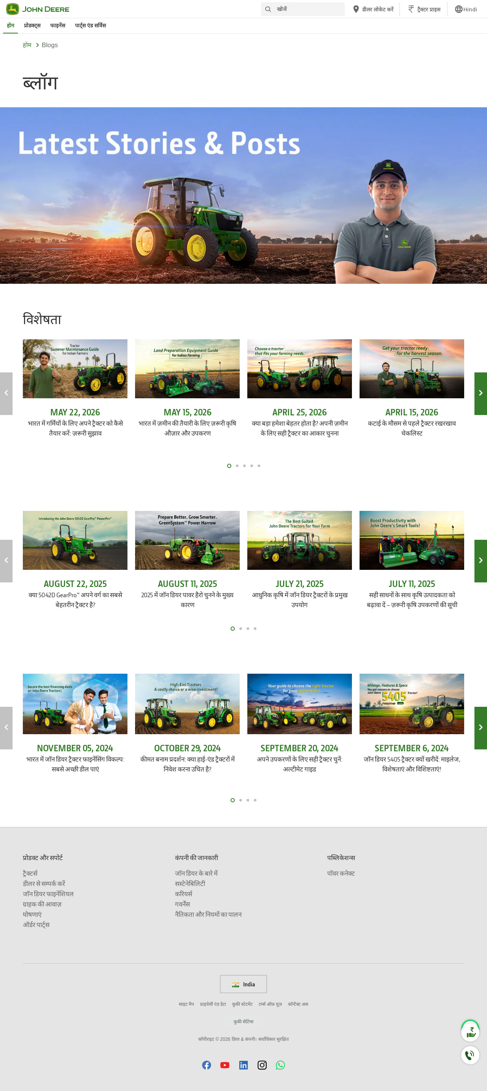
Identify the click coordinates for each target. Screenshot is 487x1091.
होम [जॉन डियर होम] (10, 25)
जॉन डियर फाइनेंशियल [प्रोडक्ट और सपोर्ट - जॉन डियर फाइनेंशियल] (48, 894)
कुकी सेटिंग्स (243, 1021)
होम (27, 45)
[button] (206, 1065)
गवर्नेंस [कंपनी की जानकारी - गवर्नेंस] (182, 904)
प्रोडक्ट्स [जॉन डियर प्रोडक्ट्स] (32, 25)
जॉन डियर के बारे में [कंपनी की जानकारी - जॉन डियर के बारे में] (196, 873)
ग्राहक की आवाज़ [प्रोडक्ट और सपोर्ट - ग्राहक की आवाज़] (42, 904)
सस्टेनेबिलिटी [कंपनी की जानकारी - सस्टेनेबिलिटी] (190, 883)
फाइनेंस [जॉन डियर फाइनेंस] (57, 25)
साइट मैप (186, 1004)
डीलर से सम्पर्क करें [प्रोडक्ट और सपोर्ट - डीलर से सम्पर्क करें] (44, 883)
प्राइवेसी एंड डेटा (213, 1004)
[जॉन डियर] (42, 9)
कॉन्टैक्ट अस (298, 1004)
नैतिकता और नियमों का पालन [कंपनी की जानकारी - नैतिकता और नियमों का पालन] (208, 914)
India (243, 984)
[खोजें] (303, 9)
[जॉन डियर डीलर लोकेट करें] (372, 9)
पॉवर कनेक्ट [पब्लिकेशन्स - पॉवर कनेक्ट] (341, 873)
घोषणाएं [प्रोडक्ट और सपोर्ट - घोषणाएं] (32, 914)
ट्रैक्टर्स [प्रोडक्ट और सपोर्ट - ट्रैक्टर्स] (30, 873)
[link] (465, 9)
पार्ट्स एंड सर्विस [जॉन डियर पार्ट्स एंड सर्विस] (90, 25)
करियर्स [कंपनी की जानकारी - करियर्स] (183, 894)
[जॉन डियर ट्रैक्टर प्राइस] (423, 9)
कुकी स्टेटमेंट (242, 1004)
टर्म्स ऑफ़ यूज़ (270, 1004)
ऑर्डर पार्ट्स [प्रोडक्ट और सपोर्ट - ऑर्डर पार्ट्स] (36, 925)
